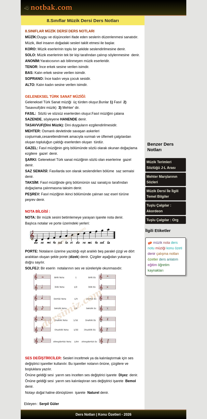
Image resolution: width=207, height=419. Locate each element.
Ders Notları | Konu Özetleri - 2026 (103, 414)
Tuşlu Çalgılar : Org (162, 220)
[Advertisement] (174, 75)
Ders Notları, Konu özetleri (48, 8)
